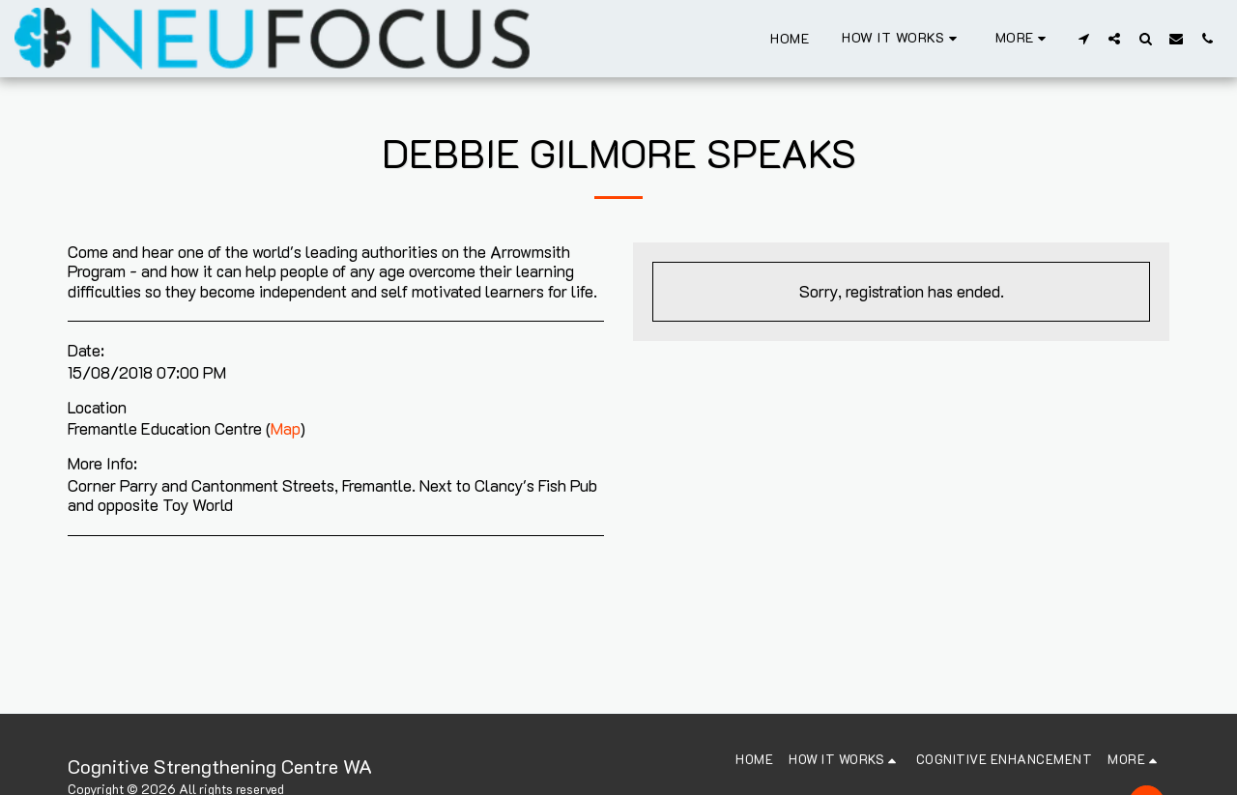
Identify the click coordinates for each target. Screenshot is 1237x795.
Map (286, 428)
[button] (902, 38)
